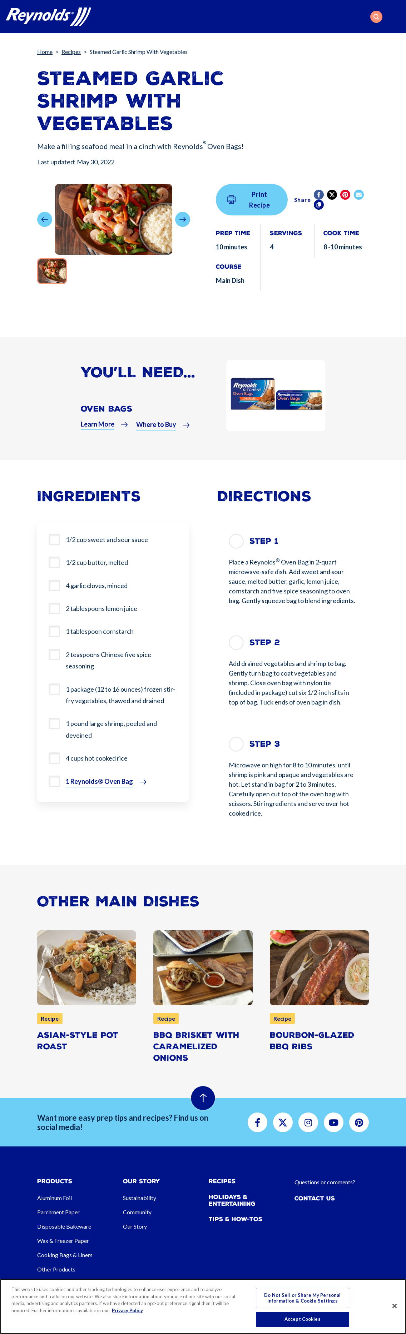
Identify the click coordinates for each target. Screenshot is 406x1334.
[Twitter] (332, 195)
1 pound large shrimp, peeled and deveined (111, 729)
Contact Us (314, 1198)
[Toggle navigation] (396, 17)
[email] (359, 195)
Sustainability (139, 1197)
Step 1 (263, 541)
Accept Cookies (302, 1319)
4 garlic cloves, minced (97, 585)
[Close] (394, 1306)
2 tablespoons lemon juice (101, 608)
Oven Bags (106, 411)
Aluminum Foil (54, 1197)
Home (45, 51)
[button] (376, 16)
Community (137, 1212)
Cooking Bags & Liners (65, 1254)
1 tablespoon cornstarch (100, 631)
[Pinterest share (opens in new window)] (345, 195)
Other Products (56, 1269)
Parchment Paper (58, 1212)
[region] (203, 1306)
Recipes (71, 51)
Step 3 (264, 744)
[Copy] (319, 205)
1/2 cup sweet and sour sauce (107, 539)
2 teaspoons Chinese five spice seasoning (108, 660)
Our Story (135, 1226)
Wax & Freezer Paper (63, 1240)
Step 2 (264, 642)
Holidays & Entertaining (232, 1200)
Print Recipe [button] (248, 199)
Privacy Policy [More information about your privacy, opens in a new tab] (127, 1310)
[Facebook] (319, 195)
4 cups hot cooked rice (97, 758)
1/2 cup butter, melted (97, 562)
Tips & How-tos (235, 1219)
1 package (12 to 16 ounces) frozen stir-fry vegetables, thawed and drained (120, 695)
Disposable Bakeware (64, 1226)
